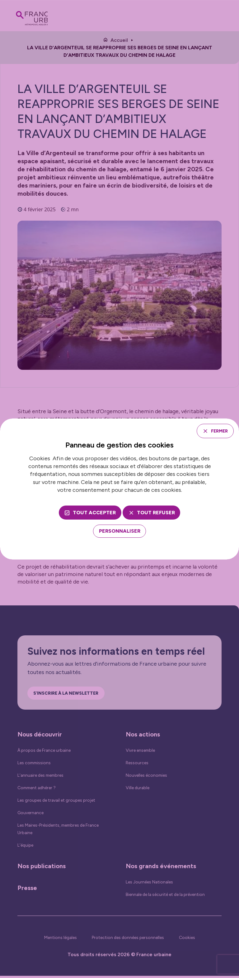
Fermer (216, 430)
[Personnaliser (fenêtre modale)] (119, 532)
